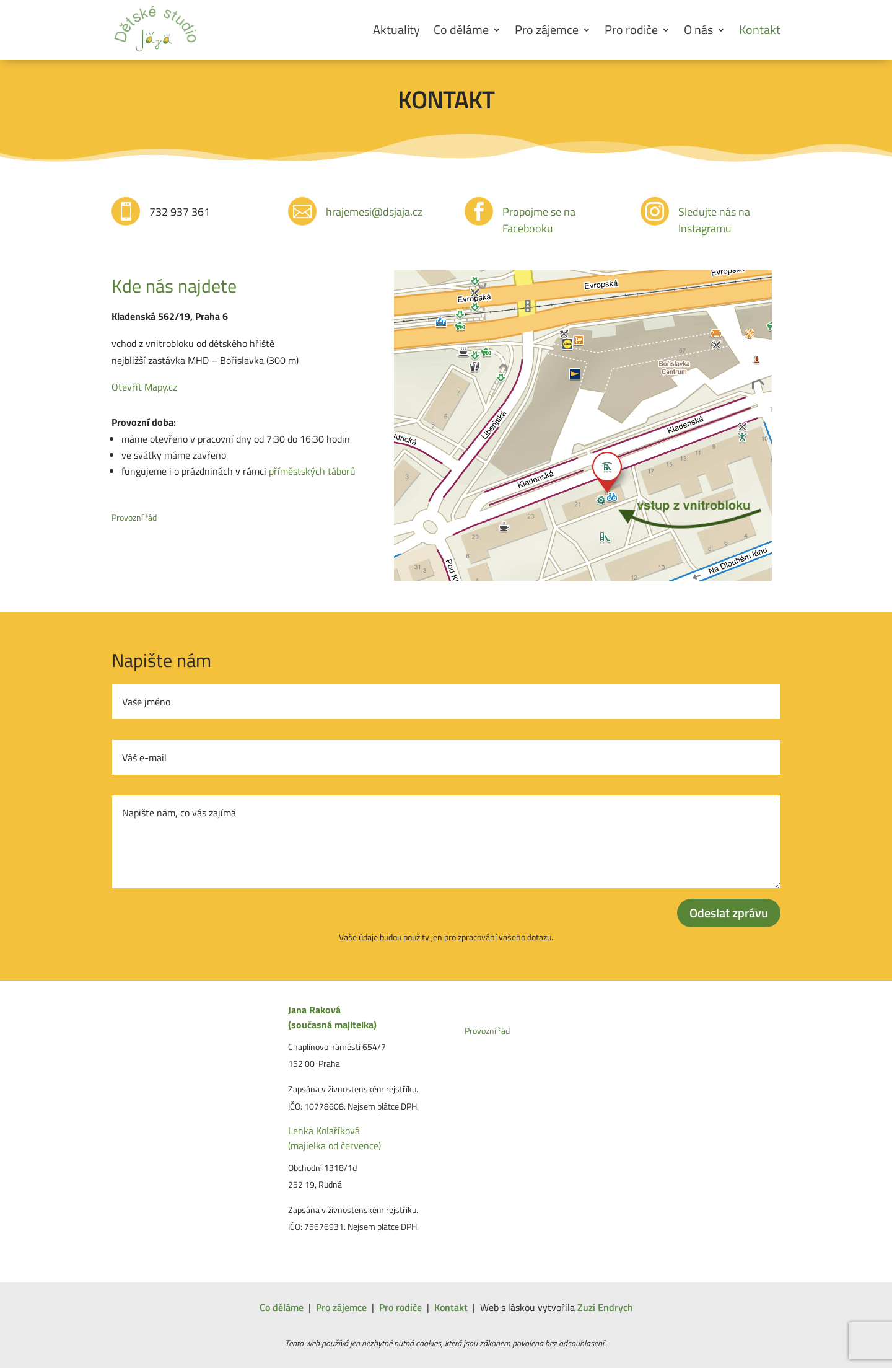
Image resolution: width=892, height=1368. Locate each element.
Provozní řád (134, 517)
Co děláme (461, 29)
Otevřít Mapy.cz (144, 386)
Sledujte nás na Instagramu (714, 220)
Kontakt (759, 29)
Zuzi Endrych (605, 1307)
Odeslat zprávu (728, 912)
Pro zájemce (547, 29)
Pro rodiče (631, 29)
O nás (698, 29)
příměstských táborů (312, 471)
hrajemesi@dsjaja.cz (374, 211)
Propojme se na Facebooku (538, 220)
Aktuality (396, 29)
